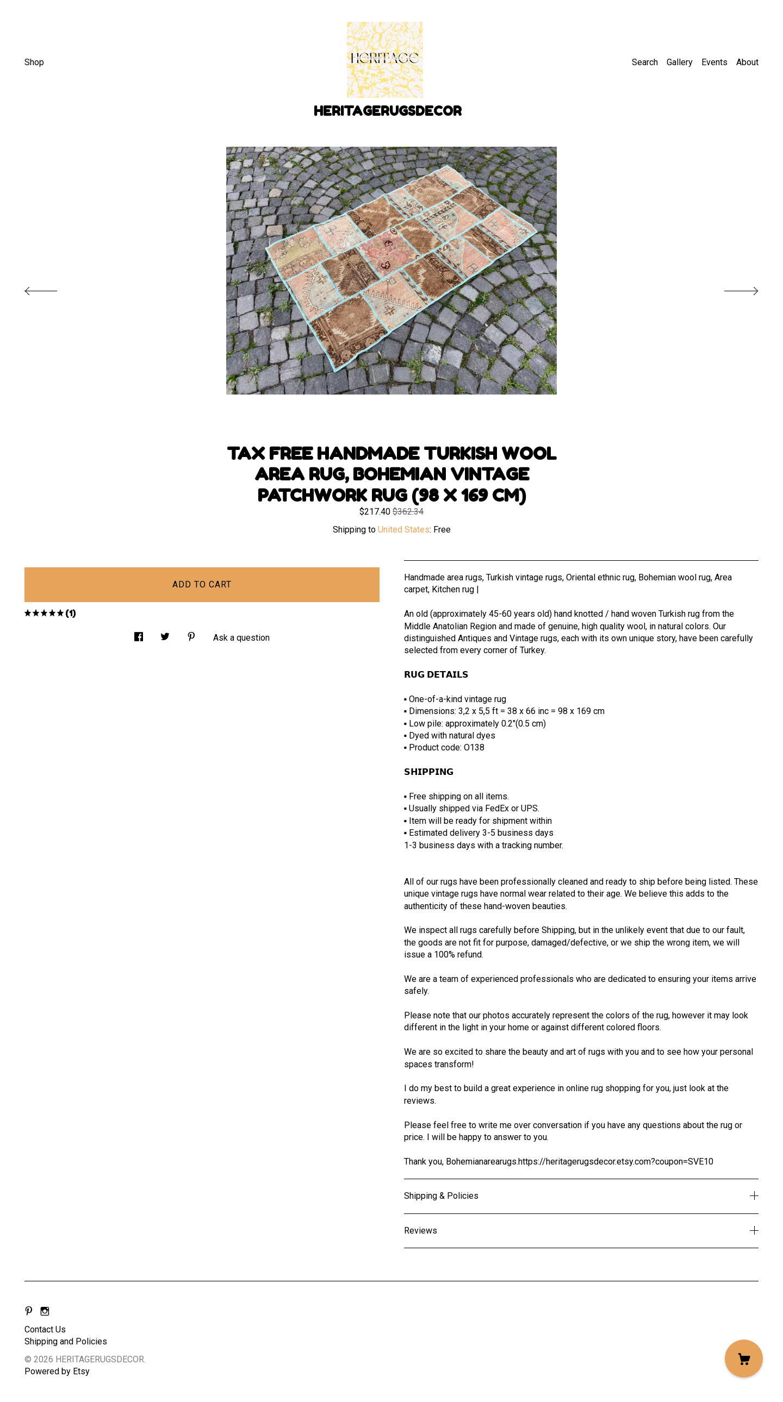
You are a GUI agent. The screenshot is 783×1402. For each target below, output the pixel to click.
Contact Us (45, 1329)
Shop (34, 62)
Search (645, 62)
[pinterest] (28, 1311)
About (747, 62)
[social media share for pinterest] (191, 634)
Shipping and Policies (65, 1341)
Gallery (680, 62)
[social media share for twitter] (165, 634)
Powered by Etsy (57, 1371)
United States (404, 529)
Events (714, 62)
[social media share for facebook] (138, 634)
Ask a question (241, 638)
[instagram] (45, 1311)
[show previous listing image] (51, 288)
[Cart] (744, 1359)
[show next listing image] (731, 288)
